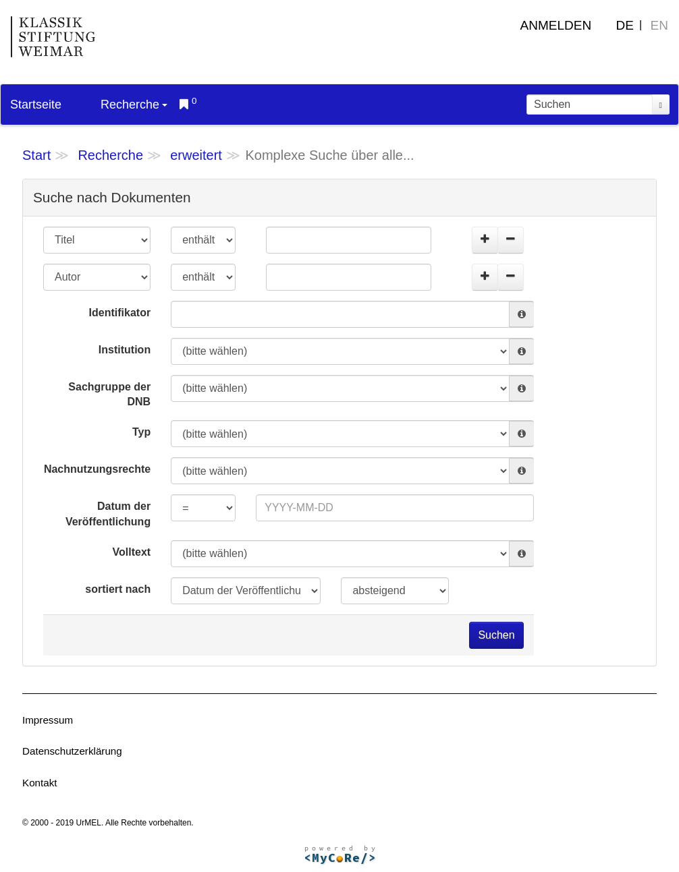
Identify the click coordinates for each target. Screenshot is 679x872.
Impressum (47, 720)
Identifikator (120, 312)
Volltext (132, 552)
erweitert (196, 155)
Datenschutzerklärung (72, 751)
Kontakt (39, 782)
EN (659, 25)
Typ (141, 432)
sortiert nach (118, 589)
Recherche (134, 104)
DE (625, 25)
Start (36, 155)
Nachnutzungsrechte (97, 469)
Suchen (496, 635)
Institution (125, 349)
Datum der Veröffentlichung (108, 513)
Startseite (35, 104)
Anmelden (556, 25)
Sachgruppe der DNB (109, 394)
